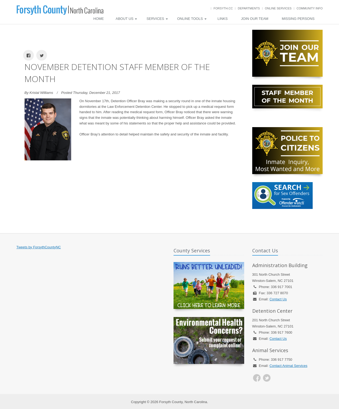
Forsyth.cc (223, 8)
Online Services (278, 8)
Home (98, 19)
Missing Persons (298, 19)
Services (157, 19)
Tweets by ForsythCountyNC (38, 247)
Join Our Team (254, 19)
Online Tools (192, 19)
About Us (126, 19)
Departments (249, 8)
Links (223, 19)
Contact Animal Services (288, 366)
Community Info (310, 8)
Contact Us (278, 299)
